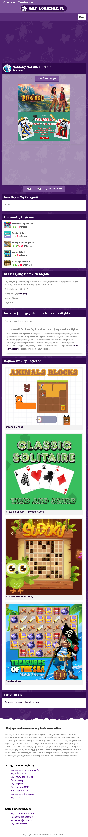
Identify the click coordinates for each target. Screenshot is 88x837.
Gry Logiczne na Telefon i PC (25, 769)
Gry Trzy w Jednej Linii (22, 776)
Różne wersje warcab (21, 820)
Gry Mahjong (17, 780)
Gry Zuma (15, 797)
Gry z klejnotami (19, 823)
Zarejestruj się (25, 2)
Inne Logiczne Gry (19, 790)
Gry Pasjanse (17, 783)
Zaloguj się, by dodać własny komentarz (23, 702)
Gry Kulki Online (18, 773)
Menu (82, 17)
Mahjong (19, 70)
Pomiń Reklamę (46, 78)
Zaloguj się (9, 2)
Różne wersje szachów (22, 816)
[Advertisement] (44, 41)
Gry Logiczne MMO (20, 787)
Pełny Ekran (54, 188)
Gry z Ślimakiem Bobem (22, 813)
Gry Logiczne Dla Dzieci (22, 793)
